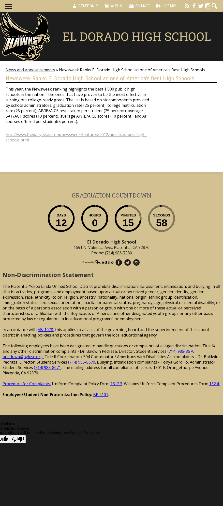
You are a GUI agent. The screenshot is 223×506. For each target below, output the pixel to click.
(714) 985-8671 (47, 367)
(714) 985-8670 (180, 351)
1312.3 (116, 383)
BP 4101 (100, 394)
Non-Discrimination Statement (48, 275)
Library (165, 6)
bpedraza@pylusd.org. (23, 356)
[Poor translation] (18, 439)
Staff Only (84, 6)
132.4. (214, 383)
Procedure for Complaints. (26, 383)
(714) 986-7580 (118, 253)
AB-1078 (45, 329)
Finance (138, 6)
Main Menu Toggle (8, 6)
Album (112, 6)
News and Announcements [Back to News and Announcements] (30, 70)
